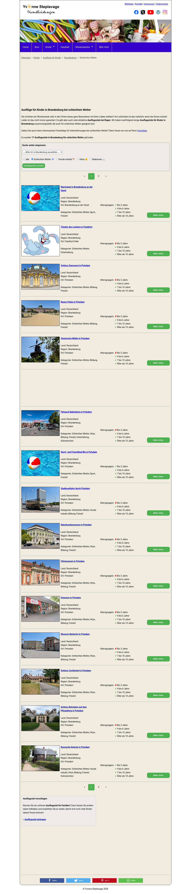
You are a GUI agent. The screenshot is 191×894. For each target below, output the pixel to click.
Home (26, 47)
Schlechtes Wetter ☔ (43, 159)
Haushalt (65, 47)
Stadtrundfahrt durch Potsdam (75, 488)
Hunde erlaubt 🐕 (66, 159)
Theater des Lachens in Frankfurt (76, 227)
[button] (52, 880)
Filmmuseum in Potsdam (73, 561)
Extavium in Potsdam (71, 597)
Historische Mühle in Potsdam (75, 338)
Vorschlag (142, 130)
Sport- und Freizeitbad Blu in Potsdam (79, 452)
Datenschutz (162, 4)
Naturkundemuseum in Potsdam (76, 525)
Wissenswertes (82, 47)
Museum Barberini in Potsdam (75, 634)
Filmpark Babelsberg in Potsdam (76, 412)
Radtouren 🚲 (98, 159)
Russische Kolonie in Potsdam (75, 747)
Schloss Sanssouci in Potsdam (75, 265)
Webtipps (129, 4)
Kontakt (138, 4)
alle (27, 159)
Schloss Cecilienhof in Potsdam (76, 670)
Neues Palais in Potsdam (73, 302)
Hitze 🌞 (83, 159)
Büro (37, 47)
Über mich (104, 47)
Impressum (149, 4)
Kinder (48, 47)
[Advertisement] (95, 84)
